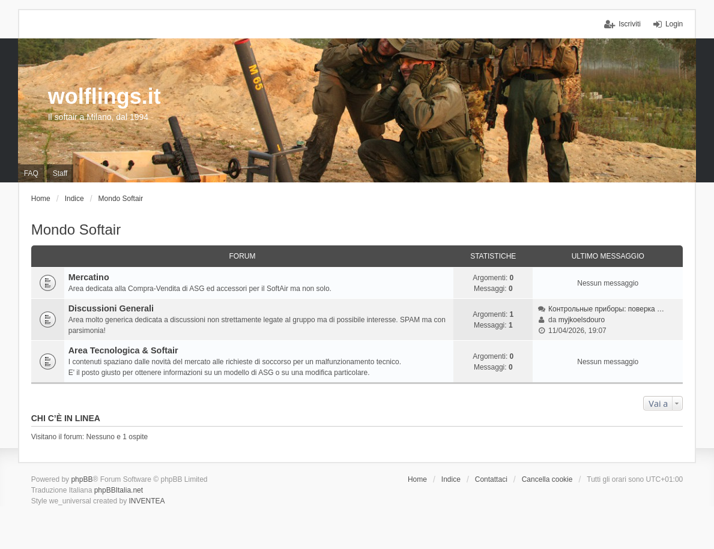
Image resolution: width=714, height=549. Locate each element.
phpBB (81, 479)
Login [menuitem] (674, 24)
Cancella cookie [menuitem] (547, 479)
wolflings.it (104, 96)
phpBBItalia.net (118, 490)
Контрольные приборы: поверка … (606, 309)
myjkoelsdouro (581, 320)
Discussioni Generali (111, 308)
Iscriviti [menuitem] (630, 24)
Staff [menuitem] (60, 173)
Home (417, 479)
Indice (451, 479)
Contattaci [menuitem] (491, 479)
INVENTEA (147, 501)
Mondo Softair (76, 229)
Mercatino (88, 277)
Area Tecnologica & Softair (123, 350)
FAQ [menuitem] (31, 173)
